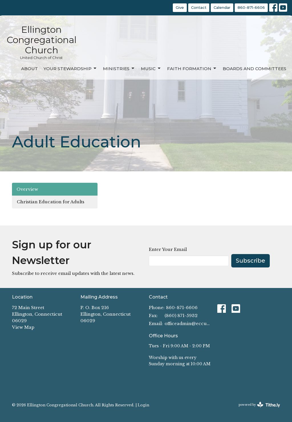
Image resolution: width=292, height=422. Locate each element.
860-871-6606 (251, 7)
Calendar (222, 7)
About (29, 68)
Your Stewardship (70, 68)
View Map (23, 327)
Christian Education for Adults (50, 201)
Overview (27, 189)
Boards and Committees (254, 68)
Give (180, 7)
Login (143, 405)
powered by (259, 404)
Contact (198, 7)
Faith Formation (192, 68)
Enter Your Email (168, 249)
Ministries (119, 68)
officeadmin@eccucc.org (188, 323)
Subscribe (250, 260)
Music (151, 68)
